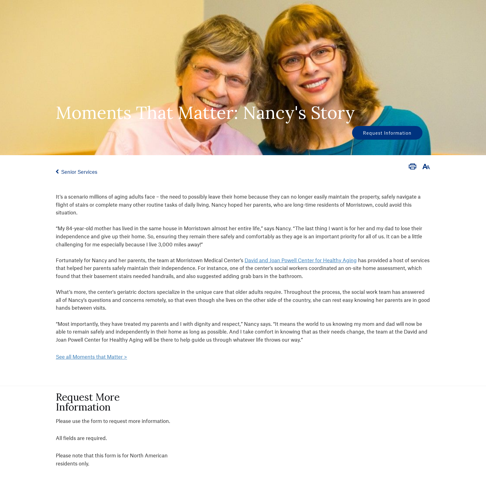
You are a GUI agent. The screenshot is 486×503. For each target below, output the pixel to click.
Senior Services (79, 171)
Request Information (387, 133)
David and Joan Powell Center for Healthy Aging (301, 260)
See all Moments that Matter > (91, 356)
